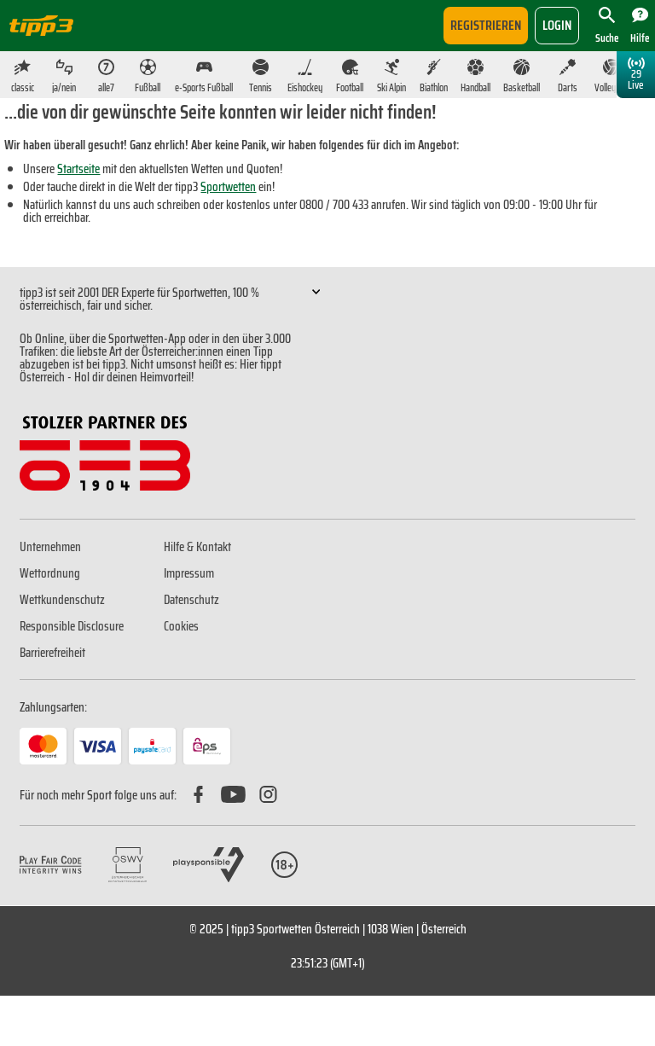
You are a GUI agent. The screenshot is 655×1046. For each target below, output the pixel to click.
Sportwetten (228, 187)
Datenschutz (191, 600)
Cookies (181, 626)
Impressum (189, 573)
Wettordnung (50, 573)
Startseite (78, 169)
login (556, 25)
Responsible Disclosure (72, 626)
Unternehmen (50, 547)
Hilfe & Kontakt (197, 547)
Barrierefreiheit (52, 652)
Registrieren (485, 25)
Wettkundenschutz (62, 600)
